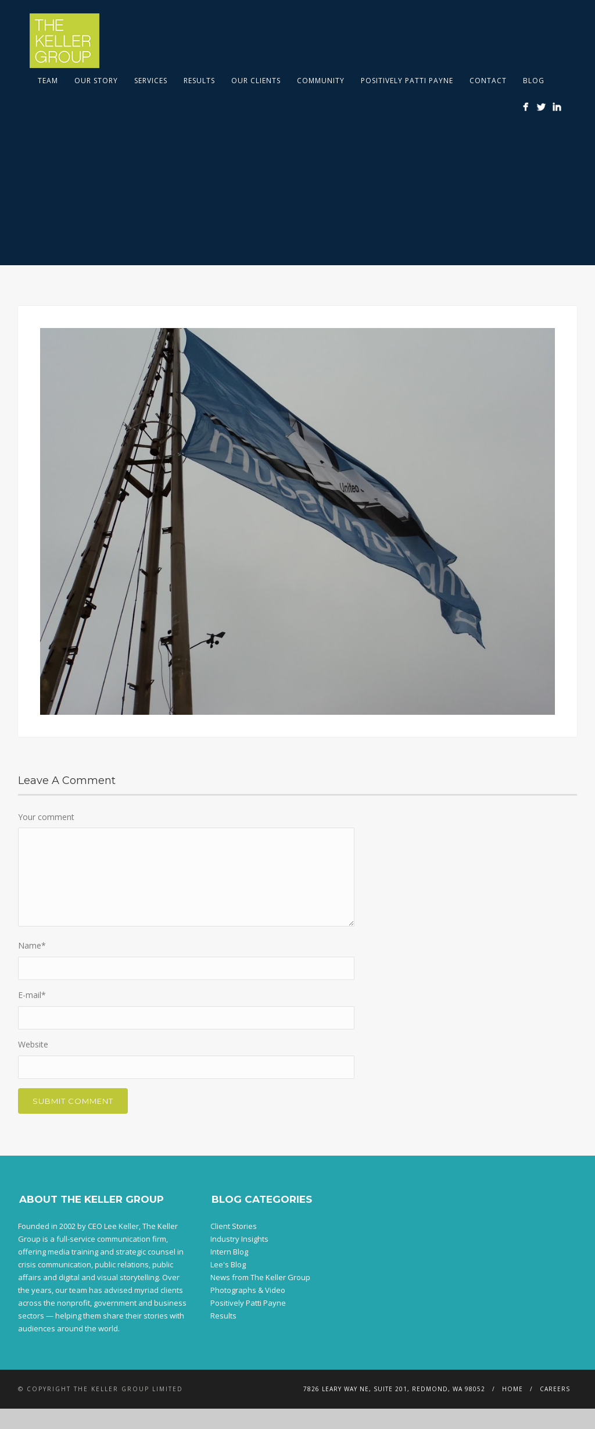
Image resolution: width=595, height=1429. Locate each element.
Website (33, 1044)
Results (199, 80)
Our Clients (256, 80)
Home (512, 1389)
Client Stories (233, 1226)
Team (48, 80)
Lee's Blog (228, 1264)
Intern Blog (229, 1251)
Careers (555, 1389)
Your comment (46, 816)
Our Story (96, 80)
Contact (488, 80)
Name (32, 945)
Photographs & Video (247, 1290)
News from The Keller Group (260, 1277)
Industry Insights (239, 1239)
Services (150, 80)
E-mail (32, 994)
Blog (533, 80)
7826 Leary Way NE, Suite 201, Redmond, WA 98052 (394, 1389)
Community (321, 80)
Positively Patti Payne (407, 80)
